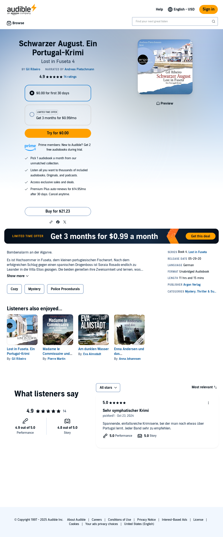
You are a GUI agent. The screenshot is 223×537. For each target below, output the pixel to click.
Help (159, 9)
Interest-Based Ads (174, 520)
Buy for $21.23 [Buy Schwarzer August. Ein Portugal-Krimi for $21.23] (57, 211)
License (198, 520)
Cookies (74, 524)
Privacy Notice (146, 520)
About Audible (76, 520)
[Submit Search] (214, 21)
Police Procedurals (65, 289)
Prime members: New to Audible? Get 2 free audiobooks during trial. (64, 147)
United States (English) (139, 524)
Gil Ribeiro (19, 359)
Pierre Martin (56, 359)
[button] (51, 221)
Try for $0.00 (58, 133)
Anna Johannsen (130, 359)
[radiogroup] (58, 105)
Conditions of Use (119, 520)
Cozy (14, 289)
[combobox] (175, 21)
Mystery (34, 289)
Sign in (208, 9)
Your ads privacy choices (101, 524)
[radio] (58, 93)
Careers (97, 520)
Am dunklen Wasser (93, 349)
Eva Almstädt (92, 354)
